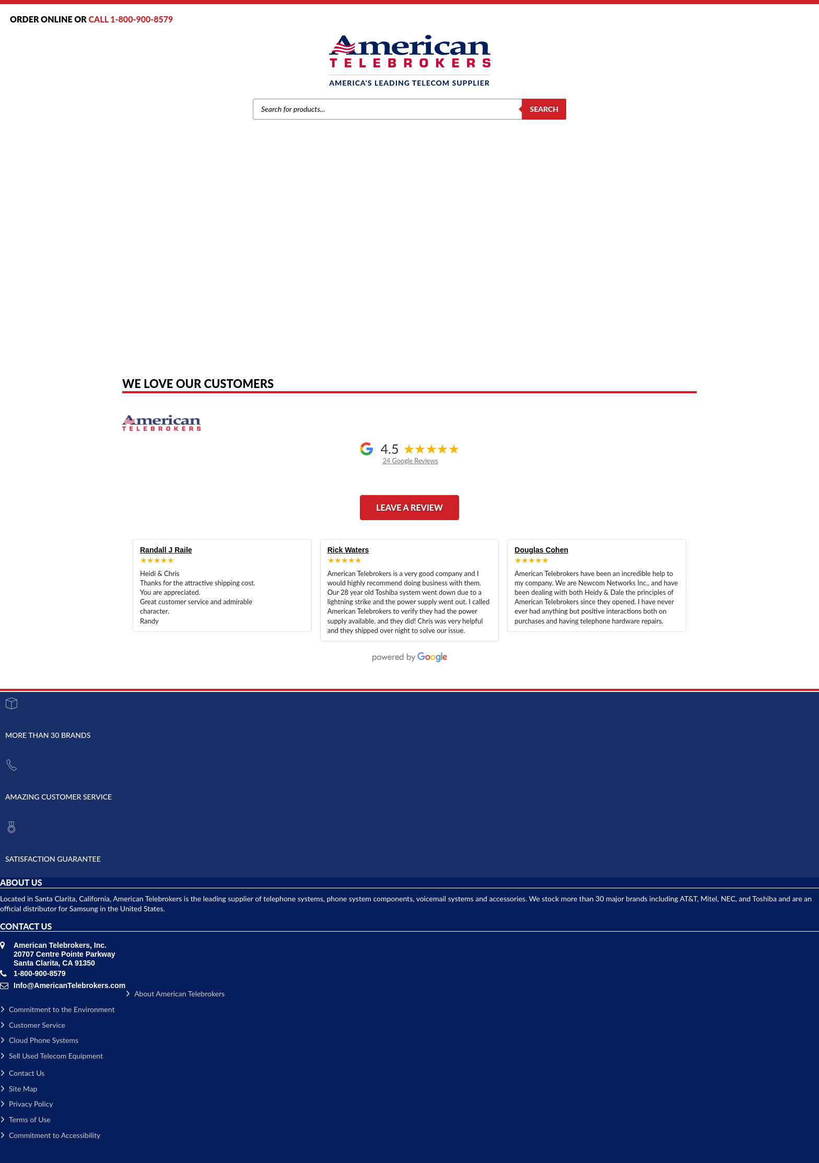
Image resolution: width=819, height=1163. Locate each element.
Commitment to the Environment (57, 1009)
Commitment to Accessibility (50, 1135)
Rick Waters (348, 550)
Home (236, 250)
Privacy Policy (26, 1103)
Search (544, 108)
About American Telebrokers (175, 993)
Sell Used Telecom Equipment (51, 1055)
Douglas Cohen (541, 550)
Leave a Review (409, 507)
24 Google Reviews (410, 461)
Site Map (18, 1088)
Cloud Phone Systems (39, 1040)
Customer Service (32, 1024)
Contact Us (22, 1072)
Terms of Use (25, 1119)
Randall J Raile (166, 550)
